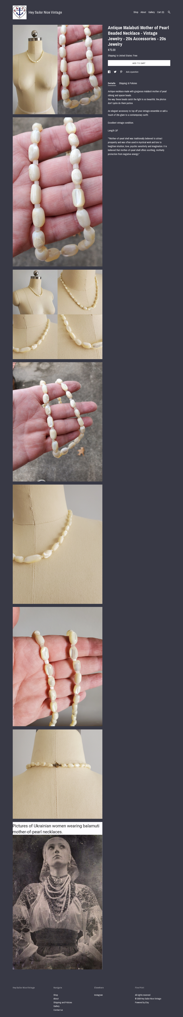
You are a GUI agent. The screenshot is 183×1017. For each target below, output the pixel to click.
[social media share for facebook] (109, 72)
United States (125, 55)
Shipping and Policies (62, 1002)
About (143, 12)
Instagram (98, 995)
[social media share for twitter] (115, 72)
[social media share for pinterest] (121, 72)
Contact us (58, 1010)
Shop (135, 12)
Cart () (160, 12)
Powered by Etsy (142, 1002)
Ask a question (132, 72)
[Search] (169, 12)
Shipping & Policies (128, 83)
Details (112, 83)
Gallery (151, 12)
